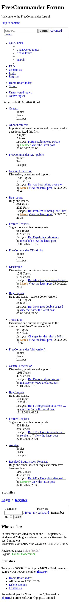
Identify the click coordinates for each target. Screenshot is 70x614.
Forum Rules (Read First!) (44, 141)
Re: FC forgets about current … (47, 405)
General (13, 108)
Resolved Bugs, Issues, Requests (28, 461)
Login (5, 500)
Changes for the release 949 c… (47, 336)
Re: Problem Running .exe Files (47, 210)
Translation (15, 319)
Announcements (18, 124)
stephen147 (27, 435)
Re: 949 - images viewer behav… (48, 280)
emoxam (25, 409)
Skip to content (10, 22)
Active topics (17, 95)
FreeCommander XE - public (26, 154)
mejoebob (26, 240)
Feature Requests (19, 224)
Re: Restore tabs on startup (44, 379)
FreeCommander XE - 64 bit (26, 250)
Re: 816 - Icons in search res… (46, 432)
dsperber (25, 310)
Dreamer (25, 145)
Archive (14, 445)
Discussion (15, 266)
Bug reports (16, 197)
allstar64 (42, 571)
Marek (24, 187)
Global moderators (23, 554)
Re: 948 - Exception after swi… (47, 478)
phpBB (5, 597)
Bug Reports (16, 293)
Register (21, 500)
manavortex (27, 382)
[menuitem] (27, 49)
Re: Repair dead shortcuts (43, 237)
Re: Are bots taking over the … (46, 184)
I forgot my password (36, 512)
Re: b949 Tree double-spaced (45, 306)
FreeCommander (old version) (27, 349)
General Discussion (20, 171)
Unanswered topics (20, 92)
